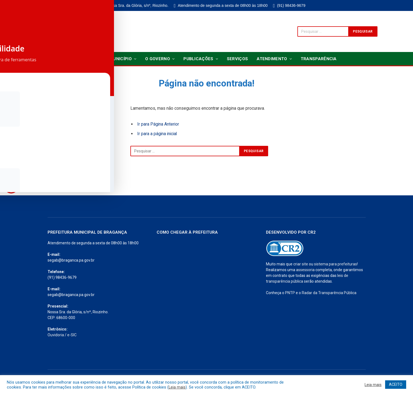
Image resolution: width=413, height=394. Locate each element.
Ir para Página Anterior (158, 124)
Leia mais (177, 387)
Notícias (86, 58)
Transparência (319, 58)
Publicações (198, 58)
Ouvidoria (56, 335)
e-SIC (72, 335)
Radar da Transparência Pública (329, 293)
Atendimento (272, 58)
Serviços (237, 58)
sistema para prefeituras (335, 264)
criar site (300, 264)
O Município (119, 58)
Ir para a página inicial (157, 133)
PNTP (290, 293)
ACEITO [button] (395, 384)
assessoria (305, 270)
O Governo (157, 58)
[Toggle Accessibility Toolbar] (11, 186)
